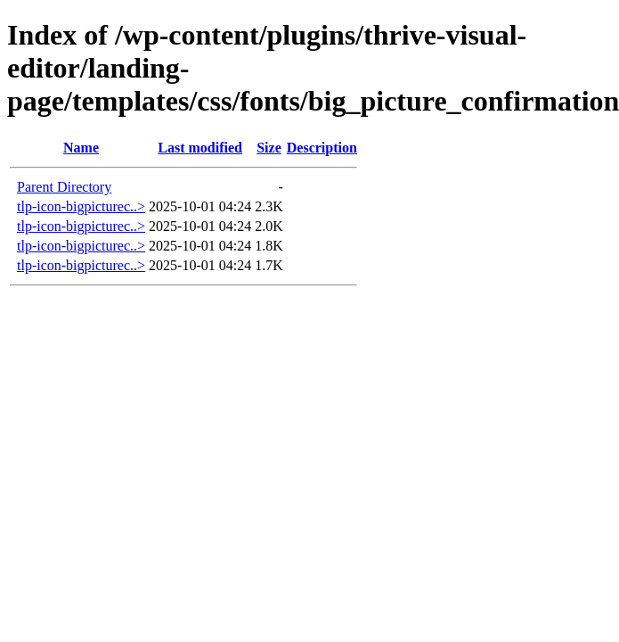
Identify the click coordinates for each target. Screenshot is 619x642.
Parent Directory (64, 186)
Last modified (200, 147)
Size (269, 147)
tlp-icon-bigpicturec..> (81, 206)
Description (322, 147)
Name (81, 147)
